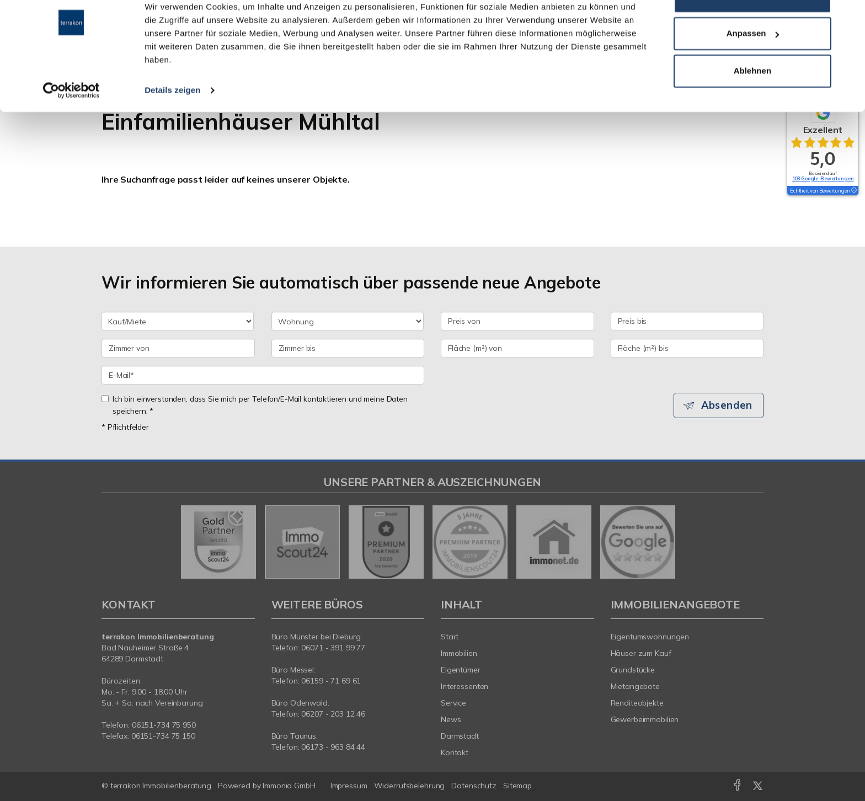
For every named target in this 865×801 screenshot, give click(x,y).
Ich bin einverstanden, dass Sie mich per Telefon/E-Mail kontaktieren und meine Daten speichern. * (255, 404)
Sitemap (517, 786)
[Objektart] (347, 321)
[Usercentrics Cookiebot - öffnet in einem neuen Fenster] (71, 123)
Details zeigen (172, 123)
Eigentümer (460, 670)
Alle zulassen (752, 29)
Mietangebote (635, 686)
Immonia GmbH (289, 786)
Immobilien (459, 653)
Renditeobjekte (637, 703)
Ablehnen (752, 104)
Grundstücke (633, 670)
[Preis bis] (687, 321)
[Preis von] (517, 321)
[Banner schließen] (848, 17)
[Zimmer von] (178, 348)
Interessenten (464, 686)
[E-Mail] (263, 375)
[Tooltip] (853, 191)
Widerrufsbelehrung (409, 786)
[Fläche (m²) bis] (687, 348)
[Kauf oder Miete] (178, 321)
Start (449, 637)
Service (453, 703)
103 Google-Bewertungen (823, 178)
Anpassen (753, 67)
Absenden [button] (728, 405)
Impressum (348, 786)
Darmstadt (460, 736)
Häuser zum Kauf (641, 653)
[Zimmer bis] (348, 348)
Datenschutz (473, 786)
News (451, 719)
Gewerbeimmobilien (645, 719)
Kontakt (454, 752)
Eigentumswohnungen (650, 637)
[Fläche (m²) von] (517, 348)
